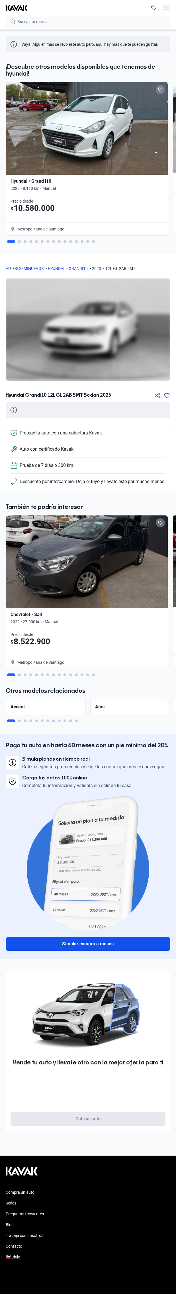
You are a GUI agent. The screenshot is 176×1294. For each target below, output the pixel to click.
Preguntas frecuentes (25, 1214)
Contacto (14, 1246)
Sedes (11, 1203)
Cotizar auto (88, 1119)
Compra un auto (20, 1192)
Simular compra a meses (88, 943)
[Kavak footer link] (22, 1174)
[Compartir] (157, 395)
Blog (10, 1224)
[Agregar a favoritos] (166, 395)
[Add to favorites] (160, 89)
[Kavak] (13, 8)
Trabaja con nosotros (24, 1235)
